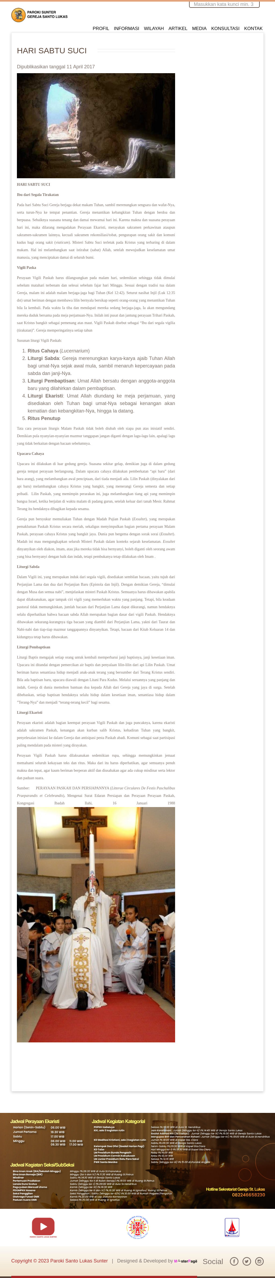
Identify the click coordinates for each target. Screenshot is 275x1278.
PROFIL (101, 28)
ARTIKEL (177, 28)
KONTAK (253, 28)
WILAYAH (154, 28)
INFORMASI (126, 28)
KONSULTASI (225, 28)
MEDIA (199, 28)
